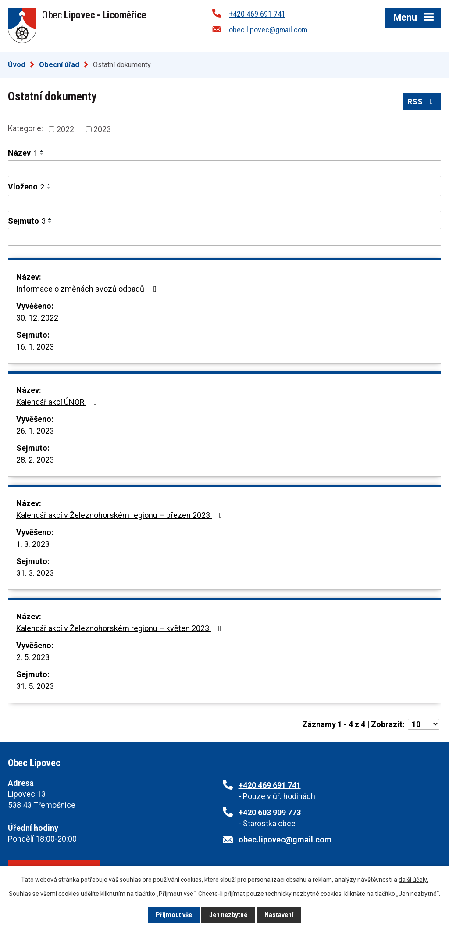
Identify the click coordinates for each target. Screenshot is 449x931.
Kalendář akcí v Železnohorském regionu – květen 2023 (120, 628)
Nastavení (278, 914)
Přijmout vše (174, 914)
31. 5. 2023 (35, 686)
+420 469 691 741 (257, 13)
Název (22, 152)
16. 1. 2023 (35, 346)
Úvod (16, 65)
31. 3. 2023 (35, 573)
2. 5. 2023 (33, 657)
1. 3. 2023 (33, 544)
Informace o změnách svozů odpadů (88, 288)
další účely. (413, 879)
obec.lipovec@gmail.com (268, 29)
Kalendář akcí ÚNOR (58, 402)
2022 (65, 129)
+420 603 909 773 (270, 812)
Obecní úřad (59, 65)
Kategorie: (25, 128)
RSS (422, 101)
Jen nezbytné (228, 914)
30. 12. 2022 (37, 317)
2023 (102, 129)
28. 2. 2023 (35, 459)
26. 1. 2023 (35, 430)
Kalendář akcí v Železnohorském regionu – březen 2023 (121, 515)
